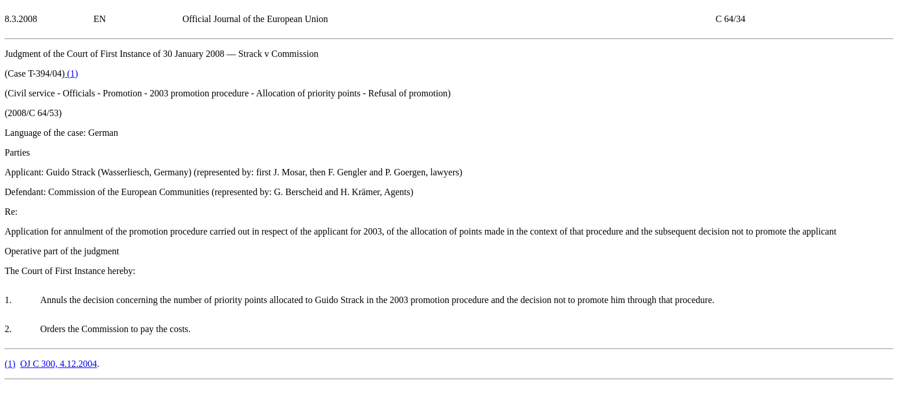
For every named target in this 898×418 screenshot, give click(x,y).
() (71, 73)
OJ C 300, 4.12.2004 (58, 364)
